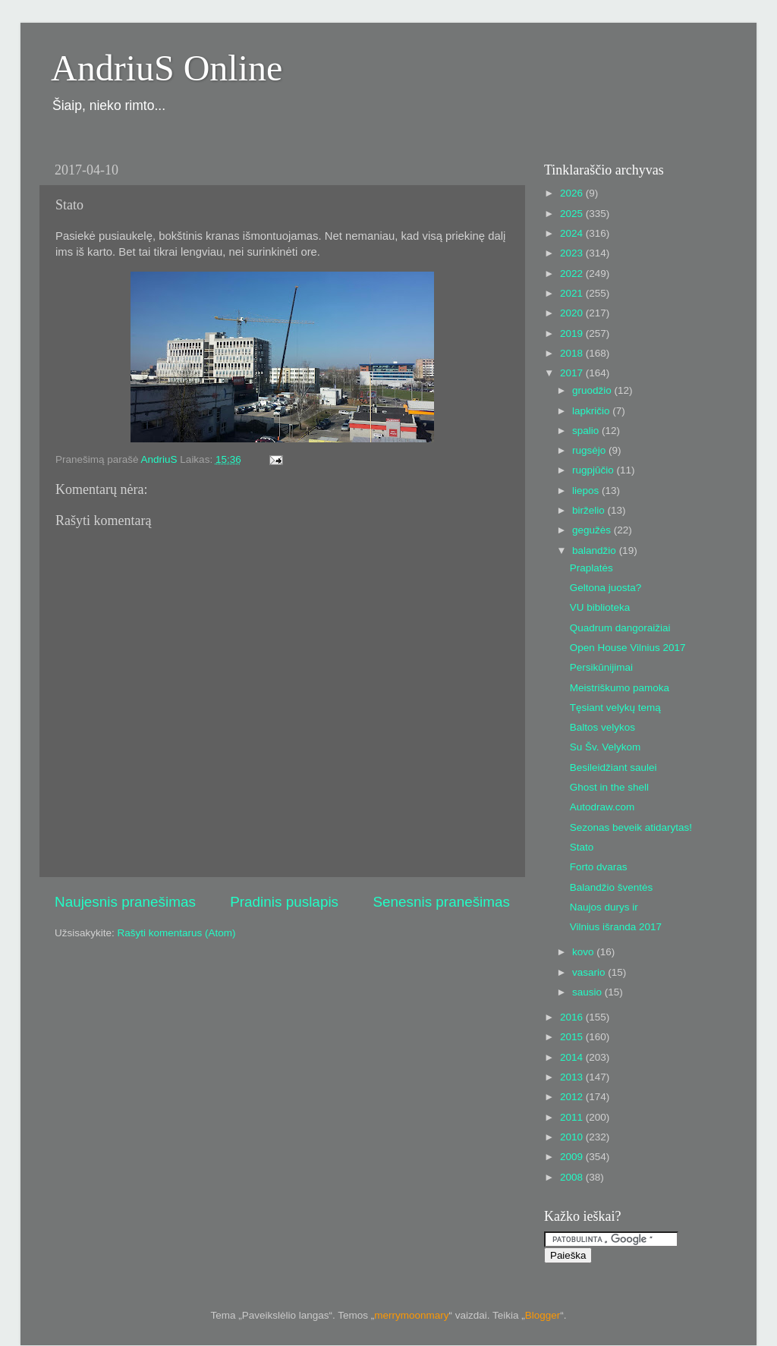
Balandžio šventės (611, 887)
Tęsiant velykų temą (615, 707)
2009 (573, 1156)
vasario (590, 972)
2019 (573, 333)
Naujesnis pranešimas (125, 902)
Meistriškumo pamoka (619, 687)
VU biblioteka (600, 607)
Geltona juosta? (606, 587)
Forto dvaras (599, 867)
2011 (573, 1117)
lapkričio (592, 411)
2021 (573, 293)
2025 (573, 213)
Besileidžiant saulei (613, 767)
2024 (573, 233)
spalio (587, 430)
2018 (573, 353)
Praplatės (591, 568)
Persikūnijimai (601, 667)
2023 (573, 253)
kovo (584, 952)
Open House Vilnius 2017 (628, 647)
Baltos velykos (602, 727)
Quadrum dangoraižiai (620, 628)
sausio (588, 992)
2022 (573, 273)
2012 (573, 1096)
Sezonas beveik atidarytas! (631, 827)
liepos (587, 490)
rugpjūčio (594, 470)
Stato (582, 847)
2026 (573, 193)
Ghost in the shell (609, 787)
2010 (573, 1137)
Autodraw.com (602, 807)
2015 (573, 1037)
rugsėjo (590, 450)
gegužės (593, 530)
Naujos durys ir (604, 907)
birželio (590, 510)
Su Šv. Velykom (605, 747)
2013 (573, 1077)
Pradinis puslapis (284, 902)
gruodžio (593, 390)
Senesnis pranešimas (441, 902)
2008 (573, 1177)
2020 (573, 313)
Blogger (543, 1315)
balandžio (595, 550)
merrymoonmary (411, 1315)
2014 (573, 1057)
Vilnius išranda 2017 (616, 926)
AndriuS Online (166, 68)
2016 (573, 1017)
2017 (573, 373)
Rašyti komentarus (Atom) (177, 933)
